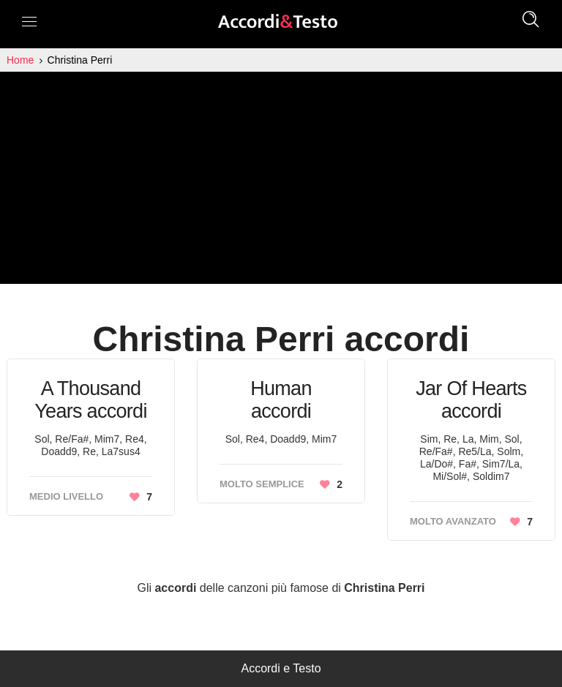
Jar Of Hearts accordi (471, 400)
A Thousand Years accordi (90, 400)
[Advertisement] (281, 181)
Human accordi (281, 400)
